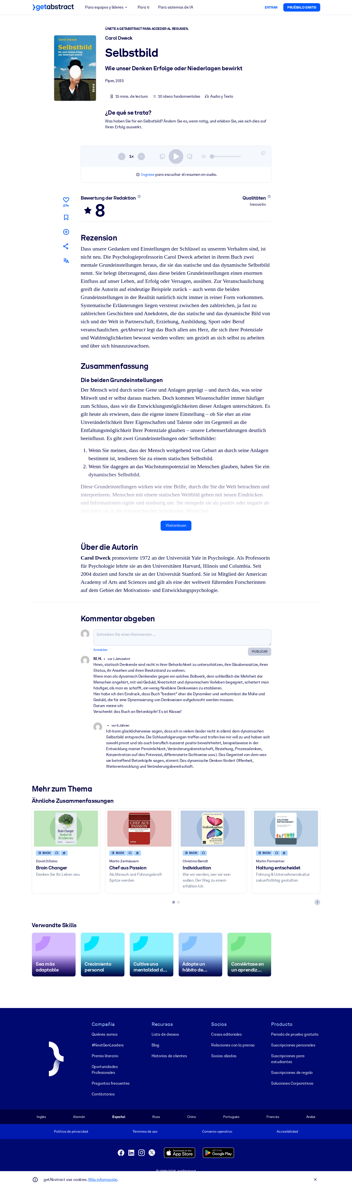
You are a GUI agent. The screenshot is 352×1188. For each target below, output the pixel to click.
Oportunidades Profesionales (105, 1069)
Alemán (79, 1117)
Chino (191, 1117)
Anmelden (100, 649)
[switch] (176, 156)
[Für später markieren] (66, 217)
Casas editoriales (226, 1034)
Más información (102, 1179)
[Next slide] (317, 902)
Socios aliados (223, 1056)
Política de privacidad (71, 1131)
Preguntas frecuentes (111, 1083)
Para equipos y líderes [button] (107, 7)
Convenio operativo (217, 1131)
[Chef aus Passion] (139, 828)
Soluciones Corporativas (292, 1083)
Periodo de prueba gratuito (295, 1034)
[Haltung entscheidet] (286, 828)
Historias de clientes (169, 1056)
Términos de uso (144, 1131)
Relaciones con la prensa (232, 1045)
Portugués (231, 1117)
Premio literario (105, 1056)
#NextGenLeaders (108, 1045)
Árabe (310, 1117)
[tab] (173, 901)
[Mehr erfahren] (139, 196)
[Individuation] (213, 828)
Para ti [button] (143, 7)
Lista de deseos (165, 1034)
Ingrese (147, 174)
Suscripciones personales (293, 1045)
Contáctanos (103, 1094)
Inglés (41, 1117)
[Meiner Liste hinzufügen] (66, 231)
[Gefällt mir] (66, 201)
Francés (272, 1117)
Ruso (156, 1117)
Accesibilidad (287, 1131)
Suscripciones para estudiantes (288, 1059)
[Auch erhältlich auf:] (66, 260)
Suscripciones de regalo (292, 1072)
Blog (155, 1045)
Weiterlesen (176, 525)
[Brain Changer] (66, 828)
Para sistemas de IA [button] (175, 7)
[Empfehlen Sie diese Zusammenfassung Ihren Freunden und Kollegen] (66, 246)
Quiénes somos (105, 1034)
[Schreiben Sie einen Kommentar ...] (182, 637)
